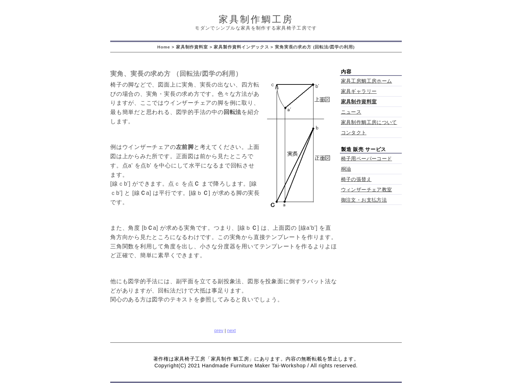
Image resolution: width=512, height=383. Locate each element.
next (231, 330)
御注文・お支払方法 (364, 200)
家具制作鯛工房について (369, 122)
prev (218, 330)
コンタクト (354, 132)
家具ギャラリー (359, 91)
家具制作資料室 (192, 47)
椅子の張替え (356, 179)
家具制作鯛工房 (256, 19)
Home (163, 47)
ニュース (351, 112)
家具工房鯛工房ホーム (366, 81)
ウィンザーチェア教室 (366, 189)
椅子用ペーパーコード (366, 158)
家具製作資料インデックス (241, 47)
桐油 (346, 169)
